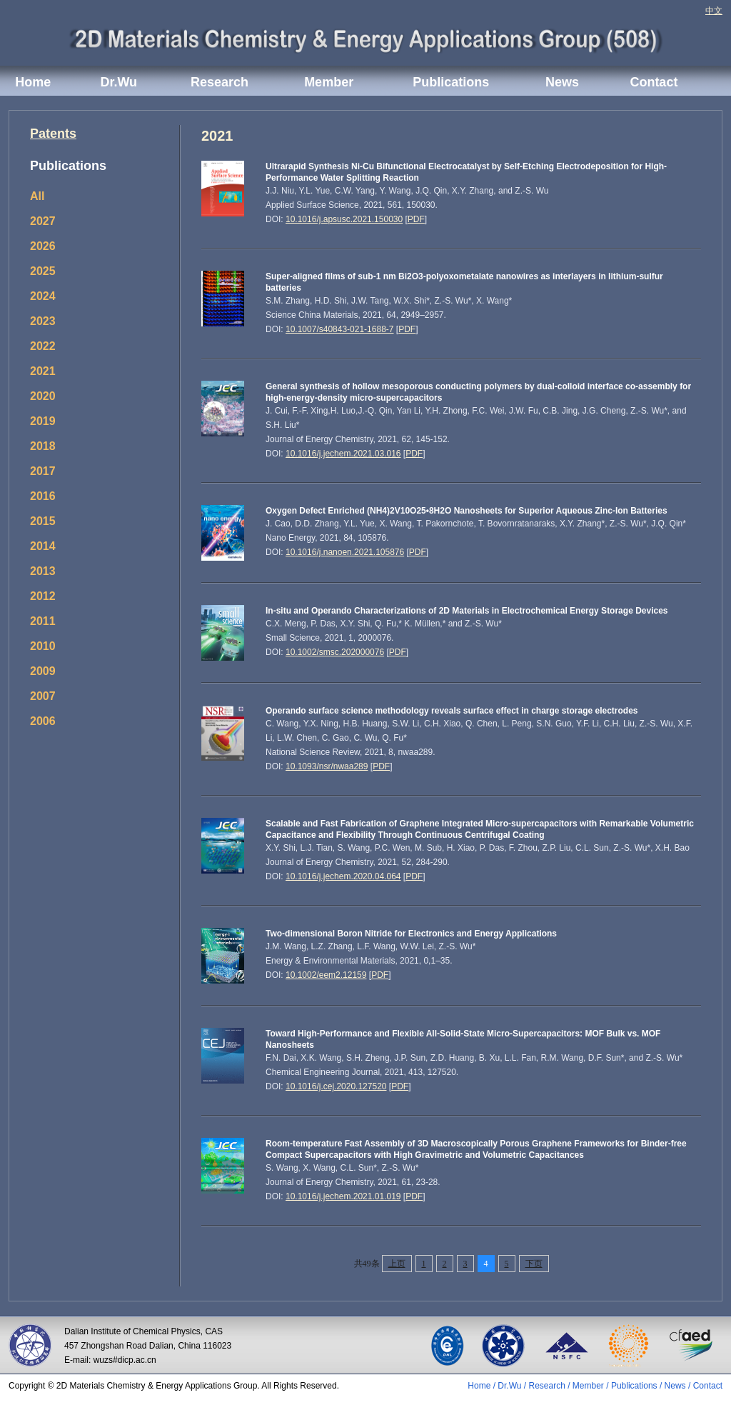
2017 (43, 471)
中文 (713, 11)
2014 (43, 546)
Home (33, 82)
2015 (43, 521)
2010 (43, 646)
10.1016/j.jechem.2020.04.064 (343, 876)
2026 (43, 246)
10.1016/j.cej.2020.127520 (336, 1086)
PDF (416, 219)
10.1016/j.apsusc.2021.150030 (344, 219)
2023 (43, 321)
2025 (43, 271)
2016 (43, 496)
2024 (43, 296)
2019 (43, 421)
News (562, 82)
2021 (43, 371)
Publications (451, 82)
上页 (396, 1264)
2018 (43, 446)
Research (219, 82)
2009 (43, 671)
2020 (43, 396)
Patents (53, 133)
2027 (43, 221)
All (37, 196)
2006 (43, 721)
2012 (43, 596)
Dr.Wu (118, 82)
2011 (43, 621)
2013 (43, 571)
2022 (43, 346)
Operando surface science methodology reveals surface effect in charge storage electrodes (452, 711)
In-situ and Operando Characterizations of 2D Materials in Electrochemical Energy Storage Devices (467, 611)
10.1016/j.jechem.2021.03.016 (343, 454)
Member (328, 82)
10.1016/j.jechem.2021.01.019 (343, 1196)
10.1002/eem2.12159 (326, 975)
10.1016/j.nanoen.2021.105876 (345, 552)
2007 (43, 696)
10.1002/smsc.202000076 (335, 652)
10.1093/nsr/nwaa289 (327, 766)
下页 (534, 1264)
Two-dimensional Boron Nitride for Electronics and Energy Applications (411, 934)
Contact (653, 82)
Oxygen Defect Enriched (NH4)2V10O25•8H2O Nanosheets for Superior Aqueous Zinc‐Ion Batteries (466, 511)
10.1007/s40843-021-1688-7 (339, 329)
